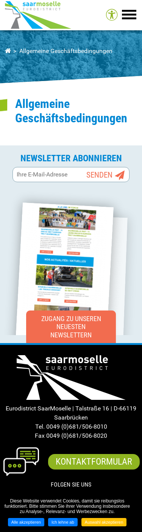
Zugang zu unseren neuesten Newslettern (71, 327)
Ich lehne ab (62, 522)
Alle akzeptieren (26, 522)
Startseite (8, 51)
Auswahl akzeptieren (104, 522)
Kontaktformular (94, 461)
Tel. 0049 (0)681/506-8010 (71, 426)
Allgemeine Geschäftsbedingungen (65, 51)
